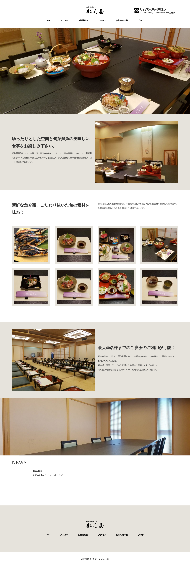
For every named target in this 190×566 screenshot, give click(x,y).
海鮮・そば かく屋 (101, 559)
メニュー (64, 20)
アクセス (102, 20)
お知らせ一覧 (122, 20)
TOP (48, 20)
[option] (95, 71)
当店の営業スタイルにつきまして (48, 475)
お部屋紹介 (83, 20)
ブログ (141, 20)
